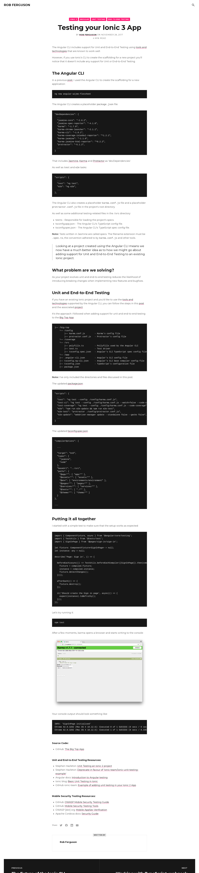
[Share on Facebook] (66, 825)
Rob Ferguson (17, 5)
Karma (83, 161)
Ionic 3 (73, 19)
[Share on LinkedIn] (72, 825)
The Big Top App (74, 749)
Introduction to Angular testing (90, 777)
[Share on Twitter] (61, 825)
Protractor (99, 161)
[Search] (193, 5)
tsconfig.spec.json (78, 431)
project (79, 307)
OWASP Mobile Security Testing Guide (87, 802)
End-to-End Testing (118, 19)
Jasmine (73, 161)
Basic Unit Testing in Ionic (83, 781)
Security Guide (90, 813)
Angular (84, 19)
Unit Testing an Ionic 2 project (94, 766)
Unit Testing (98, 19)
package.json (75, 383)
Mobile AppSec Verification (91, 809)
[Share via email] (77, 825)
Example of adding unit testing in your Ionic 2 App (107, 785)
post (69, 80)
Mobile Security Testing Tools (81, 806)
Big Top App (66, 317)
